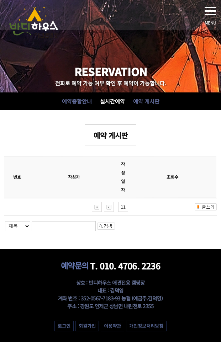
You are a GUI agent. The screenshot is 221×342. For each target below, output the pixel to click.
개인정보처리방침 (146, 325)
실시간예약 (112, 101)
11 (123, 207)
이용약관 (112, 325)
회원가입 (87, 325)
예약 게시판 (146, 101)
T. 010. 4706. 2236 (110, 266)
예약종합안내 (77, 101)
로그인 (64, 325)
